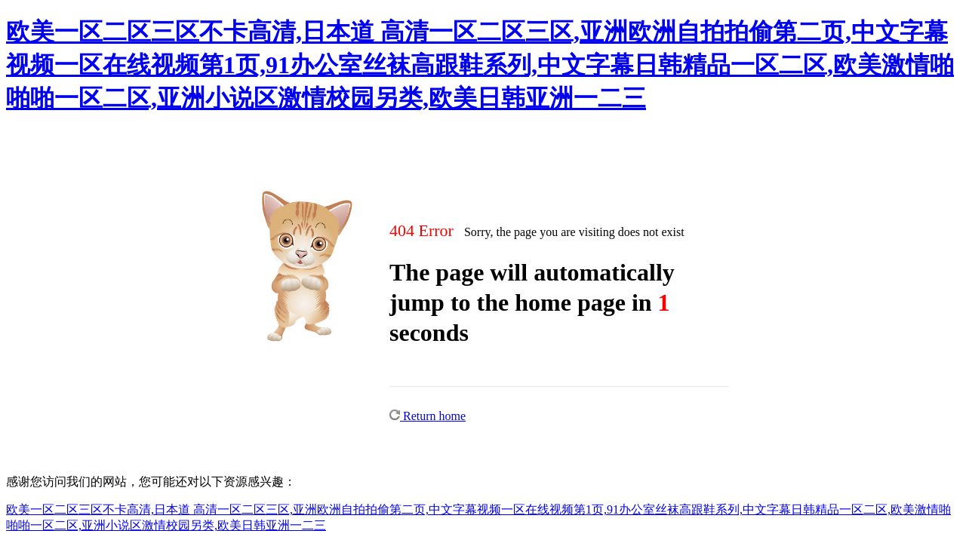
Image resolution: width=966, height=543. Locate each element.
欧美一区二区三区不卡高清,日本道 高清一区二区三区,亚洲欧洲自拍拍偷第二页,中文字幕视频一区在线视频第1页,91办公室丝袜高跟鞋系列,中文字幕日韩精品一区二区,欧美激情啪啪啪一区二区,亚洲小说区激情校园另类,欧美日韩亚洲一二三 (480, 65)
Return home (427, 416)
